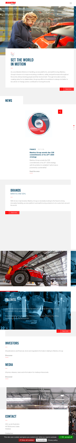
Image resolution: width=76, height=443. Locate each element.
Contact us (9, 433)
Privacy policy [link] (53, 440)
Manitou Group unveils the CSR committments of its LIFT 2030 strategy (42, 155)
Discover (9, 355)
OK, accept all (66, 437)
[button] (74, 126)
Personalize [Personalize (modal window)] (41, 440)
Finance (33, 149)
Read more (68, 89)
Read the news (35, 171)
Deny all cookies (27, 440)
